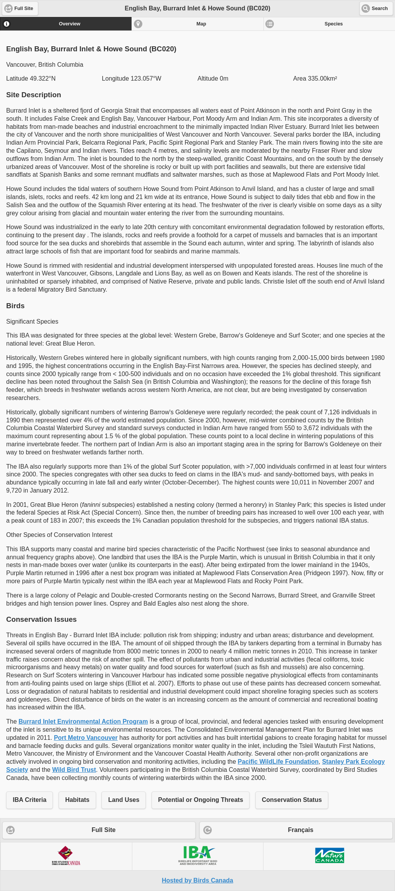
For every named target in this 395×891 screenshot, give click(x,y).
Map (201, 24)
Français (301, 830)
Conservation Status (292, 799)
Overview (70, 24)
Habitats (77, 799)
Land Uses (123, 799)
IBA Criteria (29, 799)
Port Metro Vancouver (86, 737)
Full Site (103, 830)
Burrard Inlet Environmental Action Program (83, 721)
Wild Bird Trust (74, 769)
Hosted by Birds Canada (197, 880)
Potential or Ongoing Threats (200, 799)
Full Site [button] (23, 8)
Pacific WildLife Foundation (278, 761)
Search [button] (380, 8)
